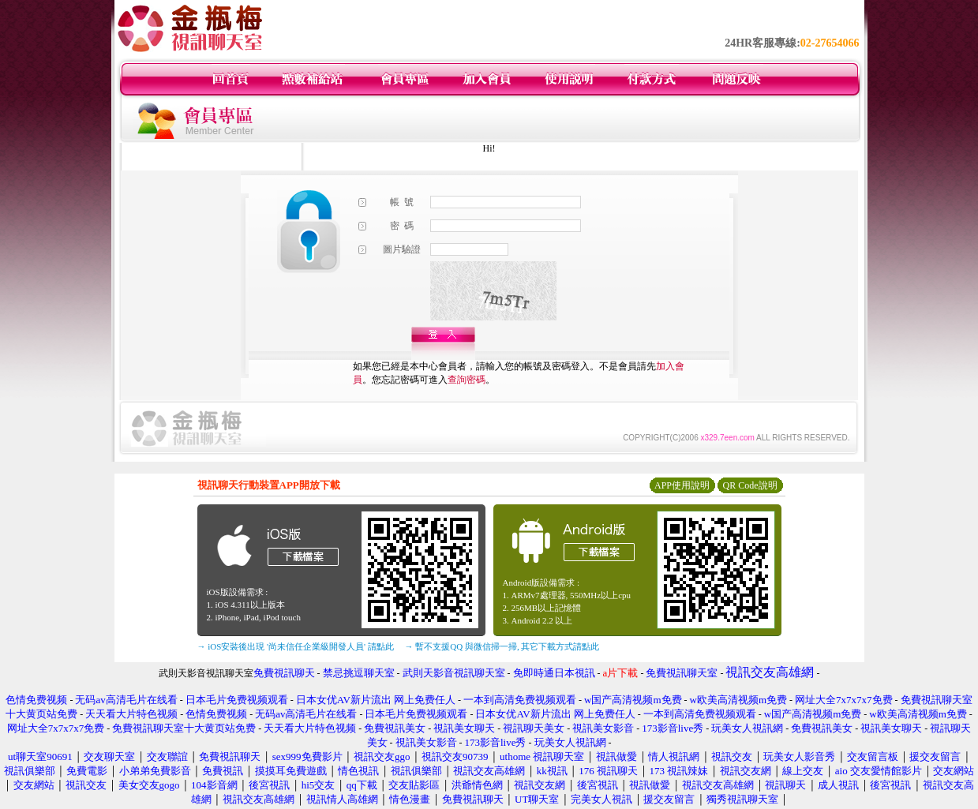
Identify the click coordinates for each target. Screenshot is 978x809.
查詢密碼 (466, 379)
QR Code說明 (750, 485)
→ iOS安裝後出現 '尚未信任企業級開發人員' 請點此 (295, 646)
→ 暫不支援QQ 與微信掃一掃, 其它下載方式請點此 (502, 646)
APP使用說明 (682, 485)
